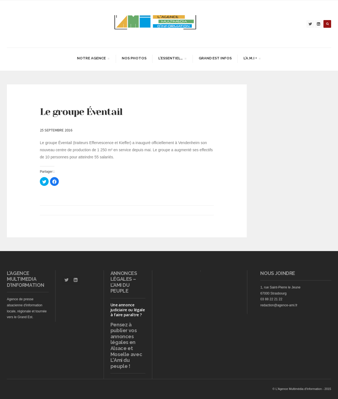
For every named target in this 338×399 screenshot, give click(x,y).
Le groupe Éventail (81, 111)
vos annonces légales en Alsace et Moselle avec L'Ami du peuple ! (126, 348)
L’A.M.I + (252, 59)
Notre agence (93, 59)
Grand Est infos (215, 58)
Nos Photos (134, 58)
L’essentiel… (172, 59)
